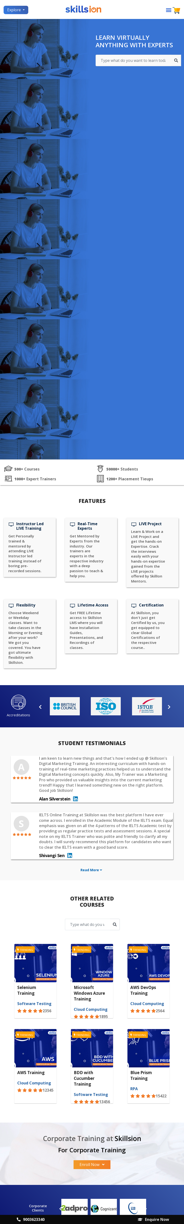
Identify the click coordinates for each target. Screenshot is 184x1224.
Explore (14, 9)
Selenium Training (26, 990)
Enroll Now (92, 1164)
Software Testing (34, 1003)
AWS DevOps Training (143, 990)
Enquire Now (153, 1219)
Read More (91, 870)
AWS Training (31, 1072)
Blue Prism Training (141, 1075)
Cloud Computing (91, 1009)
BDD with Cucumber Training (84, 1078)
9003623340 (31, 1219)
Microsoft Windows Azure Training (89, 993)
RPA (134, 1088)
